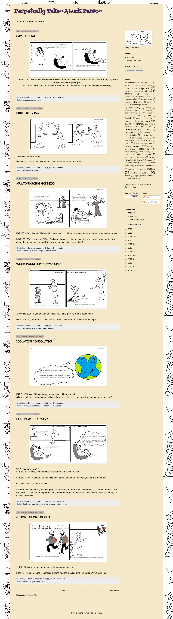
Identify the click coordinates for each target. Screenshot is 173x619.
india (143, 135)
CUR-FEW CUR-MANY (32, 419)
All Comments (150, 202)
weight (136, 176)
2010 (130, 267)
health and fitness (142, 127)
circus (146, 94)
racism (141, 152)
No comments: (59, 97)
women (39, 100)
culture (149, 102)
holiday (148, 130)
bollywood (144, 88)
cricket (128, 102)
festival (139, 116)
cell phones (146, 91)
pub (133, 149)
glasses (127, 121)
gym (146, 124)
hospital (148, 132)
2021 (130, 213)
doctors (145, 105)
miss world (129, 140)
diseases (37, 406)
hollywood (130, 132)
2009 (130, 270)
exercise (149, 113)
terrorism (131, 169)
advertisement (131, 83)
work (129, 178)
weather (127, 176)
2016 (130, 244)
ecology (148, 108)
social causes (56, 406)
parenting (36, 582)
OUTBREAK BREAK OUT (33, 517)
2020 (130, 229)
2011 (130, 263)
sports (150, 160)
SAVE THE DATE (27, 36)
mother (48, 251)
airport (143, 83)
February (134, 224)
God (126, 124)
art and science (131, 86)
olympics (137, 143)
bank (143, 86)
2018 (130, 237)
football (128, 118)
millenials (149, 138)
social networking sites (52, 504)
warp (145, 172)
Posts (146, 197)
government (136, 124)
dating (127, 105)
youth (136, 178)
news (127, 143)
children (128, 94)
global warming (142, 121)
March (133, 216)
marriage (26, 100)
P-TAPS (130, 58)
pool (126, 149)
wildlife (144, 176)
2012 (130, 259)
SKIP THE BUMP (28, 113)
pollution (150, 146)
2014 (130, 252)
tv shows (134, 173)
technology (140, 166)
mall (129, 138)
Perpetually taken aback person (134, 70)
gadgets (139, 118)
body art (129, 88)
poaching (128, 146)
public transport (130, 152)
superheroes (130, 163)
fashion (128, 116)
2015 (130, 248)
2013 (130, 255)
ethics (140, 113)
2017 (130, 240)
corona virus (28, 170)
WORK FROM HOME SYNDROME (39, 264)
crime (140, 102)
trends (33, 100)
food (149, 116)
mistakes (139, 140)
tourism (140, 169)
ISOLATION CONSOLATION (34, 341)
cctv (136, 91)
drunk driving (134, 108)
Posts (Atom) (33, 595)
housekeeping (39, 251)
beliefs (150, 86)
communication (131, 99)
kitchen (152, 135)
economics (128, 110)
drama (153, 105)
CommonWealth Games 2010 (138, 96)
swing (132, 166)
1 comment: (58, 326)
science (128, 157)
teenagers (151, 166)
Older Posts (114, 590)
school (148, 154)
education (149, 110)
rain (147, 152)
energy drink (130, 113)
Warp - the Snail (134, 61)
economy (138, 110)
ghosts (149, 118)
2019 (130, 233)
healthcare (38, 328)
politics (137, 146)
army (150, 83)
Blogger (98, 613)
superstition (143, 163)
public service (145, 149)
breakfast (128, 91)
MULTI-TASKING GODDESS (35, 183)
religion (138, 154)
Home (62, 590)
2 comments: (58, 248)
